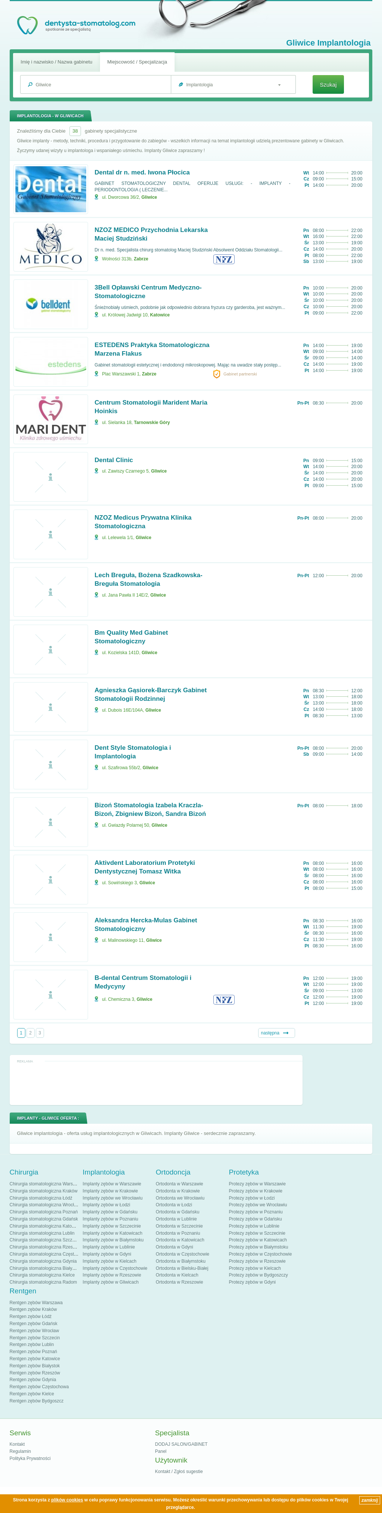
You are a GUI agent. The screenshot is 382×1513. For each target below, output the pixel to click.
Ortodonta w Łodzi (174, 1204)
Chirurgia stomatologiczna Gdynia (43, 1261)
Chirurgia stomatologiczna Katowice (45, 1226)
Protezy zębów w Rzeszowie (257, 1261)
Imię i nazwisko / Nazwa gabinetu (56, 62)
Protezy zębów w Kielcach (255, 1268)
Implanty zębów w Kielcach (110, 1261)
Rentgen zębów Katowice (35, 1358)
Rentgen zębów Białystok (35, 1365)
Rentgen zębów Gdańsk (33, 1323)
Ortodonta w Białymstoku (181, 1261)
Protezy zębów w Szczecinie (257, 1233)
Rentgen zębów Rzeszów (35, 1373)
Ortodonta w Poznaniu (178, 1233)
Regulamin (20, 1451)
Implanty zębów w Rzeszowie (112, 1275)
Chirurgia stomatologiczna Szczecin (45, 1240)
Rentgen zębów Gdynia (33, 1379)
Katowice (160, 315)
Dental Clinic (114, 460)
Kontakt (17, 1444)
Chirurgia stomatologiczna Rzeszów (45, 1247)
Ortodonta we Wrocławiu (180, 1198)
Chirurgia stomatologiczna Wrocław (45, 1204)
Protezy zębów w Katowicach (258, 1240)
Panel (161, 1451)
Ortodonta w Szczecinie (179, 1226)
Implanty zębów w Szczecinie (112, 1226)
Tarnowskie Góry (152, 422)
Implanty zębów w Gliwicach (111, 1282)
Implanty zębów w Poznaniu (110, 1219)
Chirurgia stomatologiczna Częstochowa (50, 1254)
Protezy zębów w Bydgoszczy (258, 1275)
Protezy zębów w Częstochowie (260, 1254)
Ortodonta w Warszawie (179, 1183)
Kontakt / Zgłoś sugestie (179, 1471)
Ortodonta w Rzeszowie (179, 1282)
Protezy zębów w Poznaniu (256, 1212)
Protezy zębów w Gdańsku (255, 1219)
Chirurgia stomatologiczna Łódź (41, 1198)
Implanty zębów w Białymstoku (113, 1240)
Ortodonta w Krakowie (178, 1191)
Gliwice (149, 197)
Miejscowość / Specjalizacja (137, 62)
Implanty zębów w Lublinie (109, 1247)
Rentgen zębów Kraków (33, 1309)
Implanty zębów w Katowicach (113, 1233)
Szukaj (328, 84)
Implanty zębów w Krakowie (110, 1191)
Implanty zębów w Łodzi (106, 1204)
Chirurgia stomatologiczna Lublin (42, 1233)
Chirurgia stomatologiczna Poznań (44, 1212)
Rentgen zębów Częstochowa (39, 1386)
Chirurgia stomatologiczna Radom (43, 1282)
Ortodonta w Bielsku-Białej (182, 1268)
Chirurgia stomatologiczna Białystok (45, 1268)
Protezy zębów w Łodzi (252, 1198)
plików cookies (67, 1500)
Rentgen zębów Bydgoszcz (37, 1401)
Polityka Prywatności (30, 1458)
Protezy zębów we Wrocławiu (258, 1204)
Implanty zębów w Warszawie (112, 1183)
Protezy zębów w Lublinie (254, 1226)
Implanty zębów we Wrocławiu (113, 1198)
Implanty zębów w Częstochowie (115, 1268)
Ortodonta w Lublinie (176, 1219)
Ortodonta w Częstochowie (182, 1254)
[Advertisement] (156, 1082)
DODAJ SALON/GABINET (181, 1444)
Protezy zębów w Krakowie (255, 1191)
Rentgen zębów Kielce (32, 1393)
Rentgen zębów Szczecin (35, 1337)
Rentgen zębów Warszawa (36, 1302)
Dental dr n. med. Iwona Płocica (142, 172)
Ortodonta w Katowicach (180, 1240)
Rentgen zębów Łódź (31, 1316)
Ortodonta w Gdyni (174, 1247)
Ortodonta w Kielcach (177, 1275)
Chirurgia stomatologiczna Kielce (42, 1275)
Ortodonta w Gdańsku (178, 1212)
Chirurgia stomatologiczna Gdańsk (44, 1219)
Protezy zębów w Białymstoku (258, 1247)
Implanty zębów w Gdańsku (110, 1212)
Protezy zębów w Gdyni (252, 1282)
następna (270, 1033)
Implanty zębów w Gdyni (107, 1254)
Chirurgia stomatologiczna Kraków (44, 1191)
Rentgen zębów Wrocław (34, 1330)
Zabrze (141, 259)
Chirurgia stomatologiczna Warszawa (47, 1183)
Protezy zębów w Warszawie (257, 1183)
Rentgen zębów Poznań (33, 1351)
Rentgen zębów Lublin (32, 1344)
